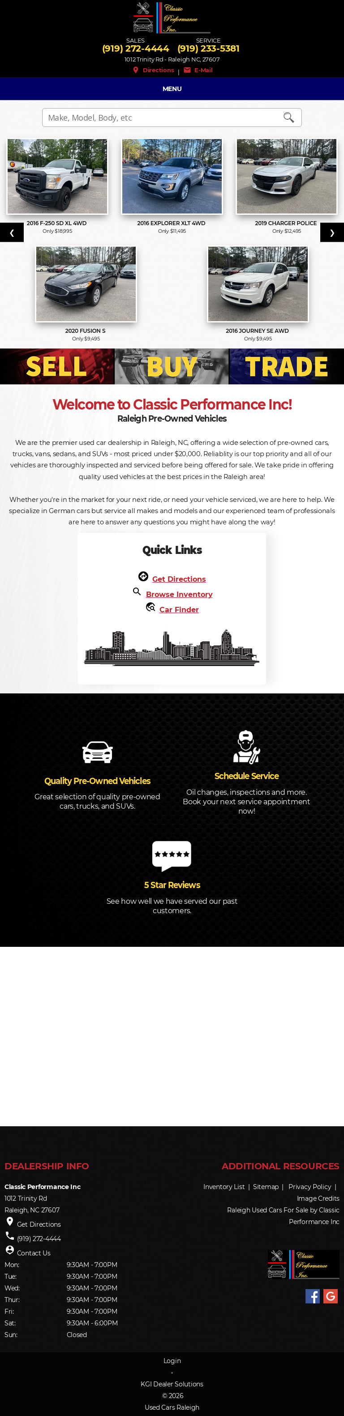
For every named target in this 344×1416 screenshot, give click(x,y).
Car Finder (179, 610)
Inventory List (224, 1187)
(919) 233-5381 (208, 48)
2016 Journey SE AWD (258, 330)
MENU (172, 89)
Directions (153, 70)
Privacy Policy (309, 1187)
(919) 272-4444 (135, 48)
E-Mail (198, 70)
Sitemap (266, 1187)
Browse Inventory (179, 594)
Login (172, 1361)
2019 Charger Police (286, 223)
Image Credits (318, 1198)
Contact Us (34, 1253)
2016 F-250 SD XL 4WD (57, 223)
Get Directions (179, 579)
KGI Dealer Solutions (172, 1384)
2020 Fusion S (86, 330)
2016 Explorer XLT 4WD (171, 223)
